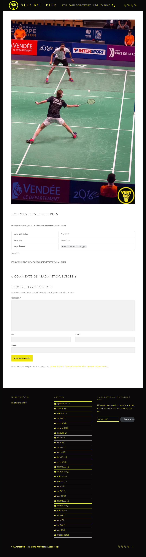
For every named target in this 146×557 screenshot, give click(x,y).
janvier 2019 (61, 423)
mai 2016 (60, 520)
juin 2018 (60, 438)
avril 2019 (60, 418)
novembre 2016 (62, 506)
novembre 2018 (62, 428)
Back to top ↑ (54, 547)
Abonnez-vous (128, 419)
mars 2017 (60, 496)
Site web (13, 345)
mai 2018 (60, 443)
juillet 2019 (60, 414)
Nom (13, 335)
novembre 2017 (62, 472)
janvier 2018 (61, 462)
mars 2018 (60, 452)
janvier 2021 (61, 409)
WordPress (40, 547)
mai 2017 (60, 486)
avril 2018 (60, 448)
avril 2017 (60, 491)
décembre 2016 (61, 501)
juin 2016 (60, 516)
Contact (95, 5)
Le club (64, 5)
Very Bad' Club (39, 5)
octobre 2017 (61, 477)
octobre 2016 (61, 511)
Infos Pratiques (105, 5)
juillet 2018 (60, 433)
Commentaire (15, 298)
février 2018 (60, 457)
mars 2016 (60, 530)
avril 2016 (60, 525)
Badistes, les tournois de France (80, 5)
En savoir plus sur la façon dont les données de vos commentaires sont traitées (78, 367)
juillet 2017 (60, 482)
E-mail (77, 335)
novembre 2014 (62, 535)
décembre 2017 (61, 467)
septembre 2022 (62, 404)
